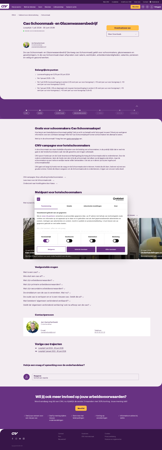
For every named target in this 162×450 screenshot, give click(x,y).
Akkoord (120, 113)
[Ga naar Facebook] (12, 439)
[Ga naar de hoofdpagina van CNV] (4, 6)
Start (26, 113)
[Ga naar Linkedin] (24, 439)
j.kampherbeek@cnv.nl (39, 47)
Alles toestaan (110, 249)
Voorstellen (60, 113)
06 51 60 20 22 (100, 332)
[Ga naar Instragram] (16, 439)
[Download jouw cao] (123, 27)
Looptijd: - (50, 348)
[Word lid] (135, 7)
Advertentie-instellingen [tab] (93, 206)
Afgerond (134, 113)
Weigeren (51, 249)
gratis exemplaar (73, 138)
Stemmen (100, 113)
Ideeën (40, 113)
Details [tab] (69, 206)
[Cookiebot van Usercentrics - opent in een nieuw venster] (116, 199)
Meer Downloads (122, 34)
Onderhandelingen (80, 113)
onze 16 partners (48, 216)
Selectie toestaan (81, 249)
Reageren (37, 376)
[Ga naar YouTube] (20, 439)
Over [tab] (116, 206)
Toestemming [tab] (46, 206)
